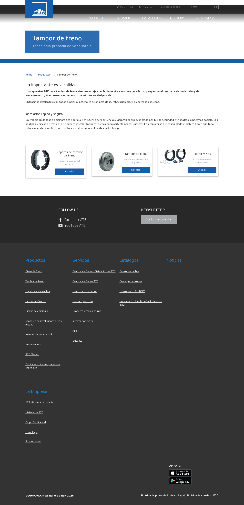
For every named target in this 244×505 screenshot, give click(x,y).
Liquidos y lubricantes (37, 291)
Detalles (69, 171)
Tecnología (31, 432)
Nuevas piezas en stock (38, 334)
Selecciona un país (170, 7)
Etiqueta (77, 340)
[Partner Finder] (124, 7)
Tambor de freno (34, 281)
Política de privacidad (154, 495)
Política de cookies (199, 495)
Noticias (177, 18)
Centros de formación (85, 291)
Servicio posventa (83, 301)
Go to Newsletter (159, 219)
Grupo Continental (35, 422)
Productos (98, 18)
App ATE (77, 331)
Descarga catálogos (130, 281)
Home (28, 74)
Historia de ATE (34, 412)
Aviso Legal (177, 495)
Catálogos (152, 18)
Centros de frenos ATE (85, 281)
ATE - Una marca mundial (39, 402)
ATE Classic (32, 354)
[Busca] (204, 7)
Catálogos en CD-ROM (132, 291)
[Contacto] (144, 7)
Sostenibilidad (33, 441)
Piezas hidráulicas (35, 301)
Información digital (83, 321)
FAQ (216, 495)
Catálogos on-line (129, 271)
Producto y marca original (87, 311)
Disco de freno (33, 271)
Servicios (125, 18)
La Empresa (204, 18)
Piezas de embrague (36, 311)
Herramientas (33, 344)
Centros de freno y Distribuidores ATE (94, 271)
